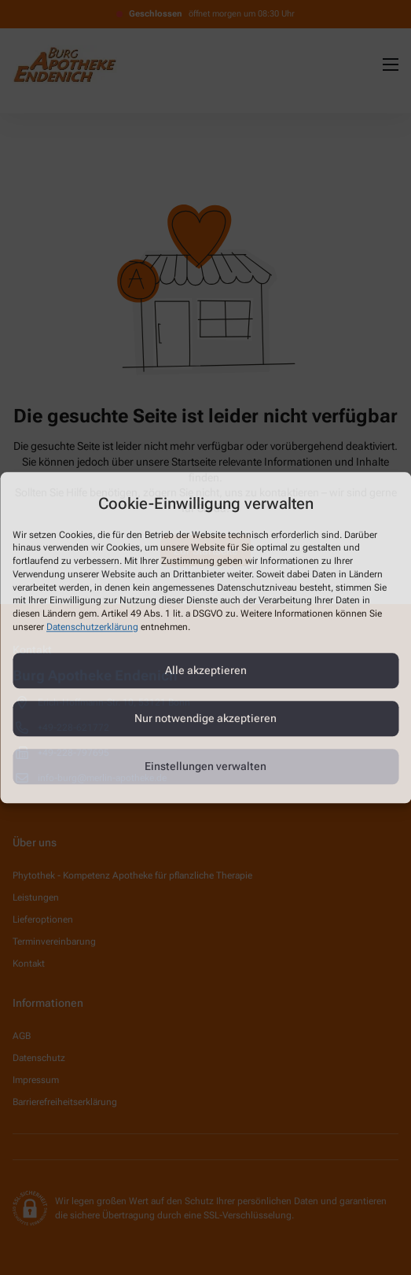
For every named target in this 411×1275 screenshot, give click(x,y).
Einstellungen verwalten (205, 767)
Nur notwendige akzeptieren (205, 719)
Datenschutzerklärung (92, 626)
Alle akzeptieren (206, 671)
